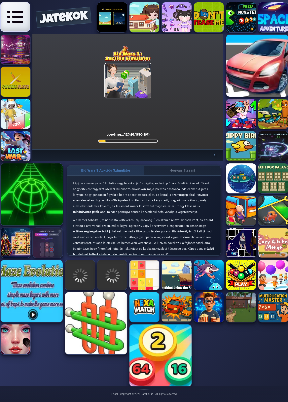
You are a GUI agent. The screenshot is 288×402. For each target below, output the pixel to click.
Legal (114, 393)
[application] (127, 91)
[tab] (105, 170)
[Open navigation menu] (15, 16)
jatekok (63, 18)
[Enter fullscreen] (215, 155)
